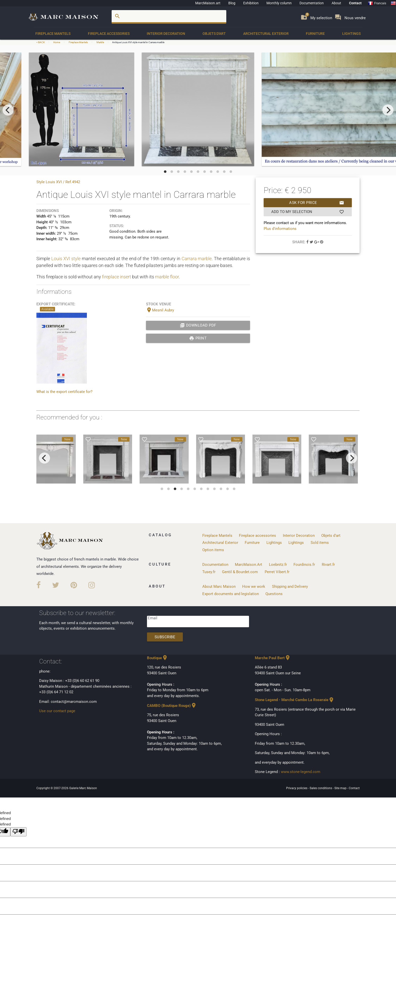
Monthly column (279, 3)
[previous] (8, 110)
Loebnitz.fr (278, 564)
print (198, 338)
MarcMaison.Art (248, 564)
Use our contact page (57, 711)
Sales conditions (321, 788)
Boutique (157, 658)
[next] (387, 110)
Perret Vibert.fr (277, 572)
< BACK (40, 42)
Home (57, 42)
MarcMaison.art (207, 3)
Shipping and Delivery (290, 586)
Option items (213, 550)
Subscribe (165, 637)
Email (152, 618)
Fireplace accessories (109, 34)
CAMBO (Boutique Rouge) (172, 705)
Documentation (312, 3)
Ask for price (316, 202)
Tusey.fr (208, 572)
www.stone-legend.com (300, 771)
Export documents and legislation (230, 594)
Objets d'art (214, 34)
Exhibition (251, 3)
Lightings (351, 34)
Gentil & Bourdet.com (240, 572)
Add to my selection (307, 211)
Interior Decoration (166, 34)
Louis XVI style (66, 258)
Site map (340, 788)
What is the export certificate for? (64, 391)
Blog (231, 3)
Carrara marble (197, 258)
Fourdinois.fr (304, 564)
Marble (100, 42)
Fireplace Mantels (52, 34)
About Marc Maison (219, 586)
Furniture (315, 34)
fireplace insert (116, 276)
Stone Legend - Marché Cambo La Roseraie (294, 700)
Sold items (320, 542)
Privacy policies (297, 788)
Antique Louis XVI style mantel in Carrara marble (138, 42)
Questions (274, 594)
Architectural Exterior (266, 34)
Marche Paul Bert (273, 658)
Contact (355, 3)
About (336, 3)
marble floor (167, 276)
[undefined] (18, 832)
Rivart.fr (328, 564)
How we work (253, 586)
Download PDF (198, 325)
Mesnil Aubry (160, 310)
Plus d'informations (280, 228)
